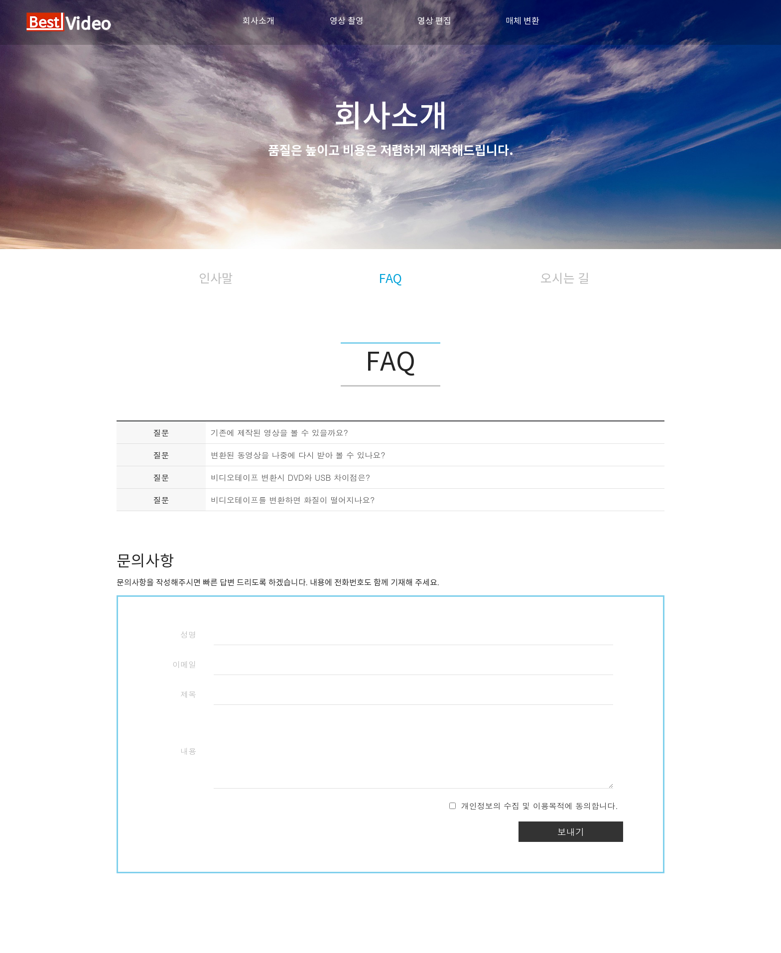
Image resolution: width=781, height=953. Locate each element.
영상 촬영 (347, 20)
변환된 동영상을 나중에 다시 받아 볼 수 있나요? (298, 455)
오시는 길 (564, 278)
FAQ (390, 278)
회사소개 (258, 20)
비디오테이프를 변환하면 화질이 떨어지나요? (293, 500)
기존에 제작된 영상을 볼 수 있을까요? (279, 432)
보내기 (570, 831)
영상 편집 (434, 20)
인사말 (216, 278)
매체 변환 (522, 20)
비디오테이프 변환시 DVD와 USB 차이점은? (290, 477)
